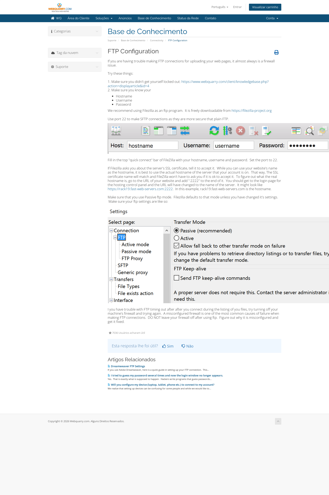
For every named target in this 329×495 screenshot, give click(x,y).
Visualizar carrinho (265, 7)
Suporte (112, 40)
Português (219, 7)
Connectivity (156, 40)
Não (187, 346)
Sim (168, 346)
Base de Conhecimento (154, 18)
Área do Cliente (78, 18)
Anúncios (125, 18)
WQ (56, 18)
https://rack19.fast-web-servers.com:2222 (140, 188)
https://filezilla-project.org (252, 110)
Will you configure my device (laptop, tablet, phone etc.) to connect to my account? (161, 384)
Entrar (237, 7)
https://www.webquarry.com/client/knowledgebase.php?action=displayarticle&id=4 (188, 83)
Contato (210, 18)
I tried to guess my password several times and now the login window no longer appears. (165, 375)
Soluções (104, 18)
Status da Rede (188, 18)
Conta (272, 18)
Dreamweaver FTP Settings (126, 366)
